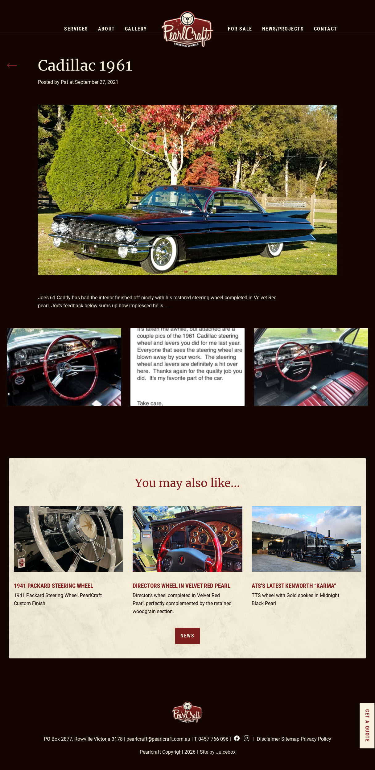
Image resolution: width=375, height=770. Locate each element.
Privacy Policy (316, 739)
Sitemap (290, 739)
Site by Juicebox (218, 752)
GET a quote (367, 725)
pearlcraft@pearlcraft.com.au (158, 739)
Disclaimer (268, 739)
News (187, 636)
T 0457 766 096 (211, 739)
